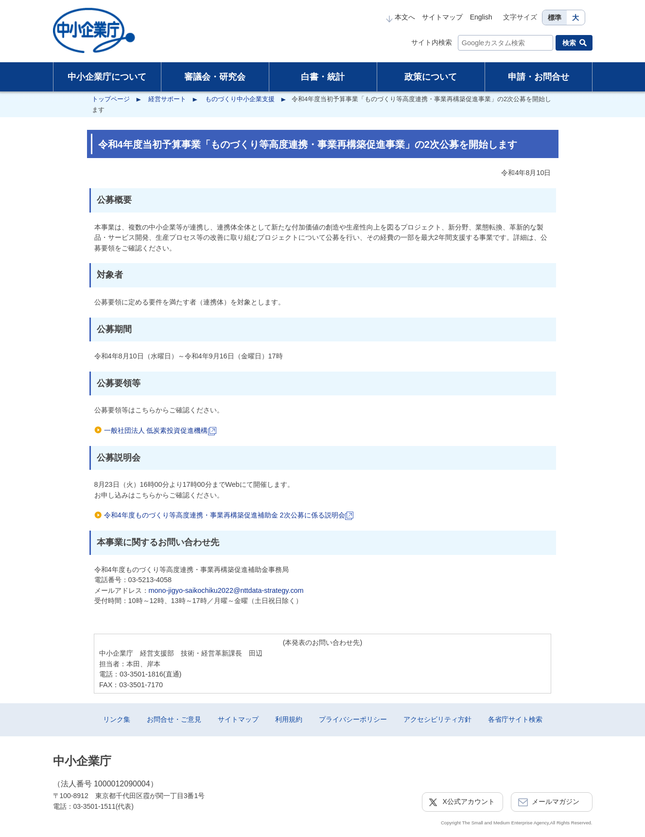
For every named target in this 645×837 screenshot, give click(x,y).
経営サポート (167, 99)
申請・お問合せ (538, 77)
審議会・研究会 (214, 77)
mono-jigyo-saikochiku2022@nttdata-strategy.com (226, 590)
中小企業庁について (107, 77)
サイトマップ (442, 17)
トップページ (111, 99)
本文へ (400, 17)
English (481, 17)
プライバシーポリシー (353, 719)
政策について (430, 77)
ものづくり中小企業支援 (240, 99)
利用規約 (288, 719)
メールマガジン (555, 801)
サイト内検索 (431, 42)
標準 (554, 17)
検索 (569, 43)
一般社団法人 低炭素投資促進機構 (160, 430)
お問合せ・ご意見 (174, 719)
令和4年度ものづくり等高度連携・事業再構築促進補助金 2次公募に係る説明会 (228, 515)
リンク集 (116, 719)
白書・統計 (323, 77)
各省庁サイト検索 (515, 719)
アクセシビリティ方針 (437, 719)
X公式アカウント (469, 801)
